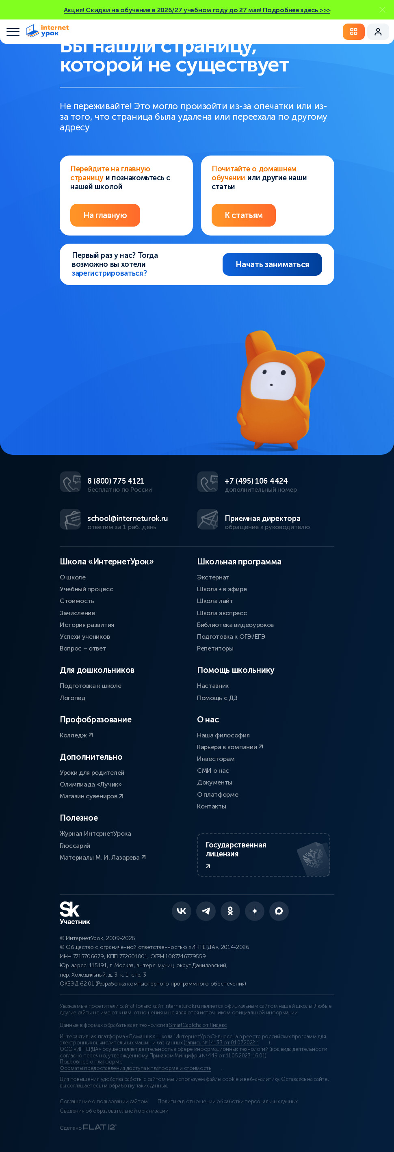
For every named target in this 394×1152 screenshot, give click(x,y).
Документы (214, 782)
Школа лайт (215, 600)
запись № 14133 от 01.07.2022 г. (222, 1043)
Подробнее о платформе (91, 1062)
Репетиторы (215, 648)
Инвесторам (216, 758)
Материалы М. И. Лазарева (103, 857)
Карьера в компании (230, 747)
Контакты (211, 806)
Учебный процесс (86, 589)
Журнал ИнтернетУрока (95, 833)
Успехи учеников (85, 636)
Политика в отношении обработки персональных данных (228, 1101)
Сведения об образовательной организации (114, 1111)
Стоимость (77, 600)
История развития (87, 624)
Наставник (213, 685)
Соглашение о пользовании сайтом (104, 1101)
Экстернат (213, 577)
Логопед (73, 697)
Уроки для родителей (92, 772)
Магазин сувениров (91, 796)
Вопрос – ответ (83, 648)
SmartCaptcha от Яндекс (198, 1025)
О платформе (217, 794)
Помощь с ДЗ (217, 697)
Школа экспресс (222, 613)
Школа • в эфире (222, 589)
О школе (73, 577)
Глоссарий (75, 845)
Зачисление (77, 613)
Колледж (76, 735)
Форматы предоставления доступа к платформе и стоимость (135, 1068)
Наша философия (223, 735)
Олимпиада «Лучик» (91, 784)
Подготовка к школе (90, 685)
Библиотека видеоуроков (235, 624)
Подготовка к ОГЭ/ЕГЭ (231, 636)
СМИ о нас (213, 770)
